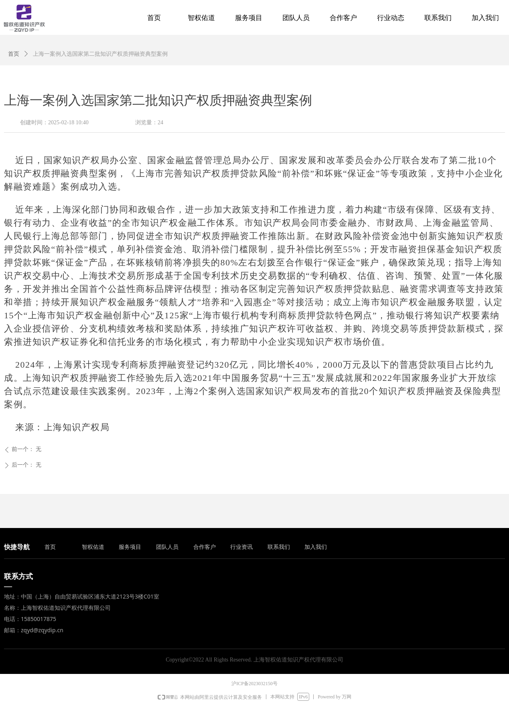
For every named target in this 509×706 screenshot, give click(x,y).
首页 (13, 54)
